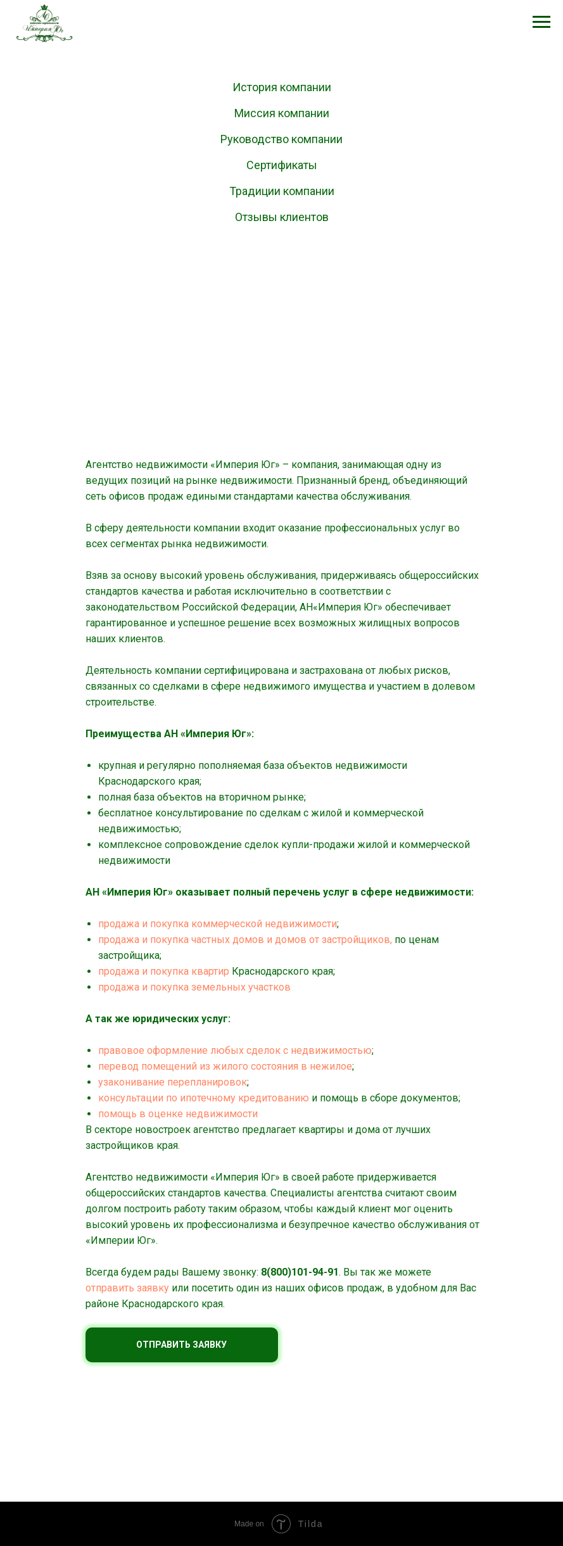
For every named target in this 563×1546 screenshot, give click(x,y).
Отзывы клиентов (282, 217)
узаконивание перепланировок (172, 1082)
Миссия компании (281, 113)
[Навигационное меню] (541, 22)
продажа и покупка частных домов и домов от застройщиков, (245, 940)
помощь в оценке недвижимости (178, 1114)
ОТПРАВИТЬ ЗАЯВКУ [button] (181, 1345)
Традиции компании (281, 191)
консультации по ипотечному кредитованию (203, 1098)
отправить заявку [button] (127, 1288)
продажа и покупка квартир (163, 971)
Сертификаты (281, 165)
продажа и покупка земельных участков (194, 987)
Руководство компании (281, 139)
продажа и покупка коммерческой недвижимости (217, 924)
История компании (281, 87)
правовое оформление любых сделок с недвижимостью (235, 1050)
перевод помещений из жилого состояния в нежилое (225, 1066)
